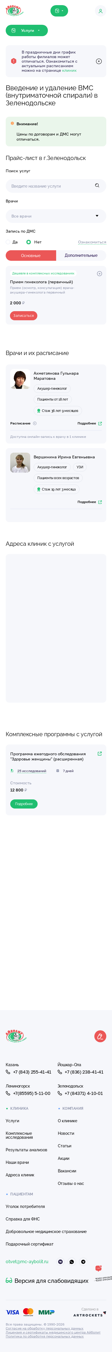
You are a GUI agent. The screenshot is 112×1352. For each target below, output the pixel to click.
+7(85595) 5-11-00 (28, 1093)
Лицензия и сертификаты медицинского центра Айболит (53, 1332)
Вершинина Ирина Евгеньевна (64, 456)
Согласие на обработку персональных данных (45, 1328)
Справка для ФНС (23, 1219)
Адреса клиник (20, 1175)
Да (12, 241)
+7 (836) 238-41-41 (80, 1072)
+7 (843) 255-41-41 (28, 1072)
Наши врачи (17, 1162)
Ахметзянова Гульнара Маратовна (56, 376)
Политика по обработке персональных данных (45, 1336)
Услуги (12, 1121)
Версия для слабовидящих (47, 1280)
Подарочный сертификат (30, 1244)
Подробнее (90, 423)
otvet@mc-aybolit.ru (27, 1261)
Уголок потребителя (25, 1207)
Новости (66, 1133)
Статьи (64, 1146)
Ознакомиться (92, 241)
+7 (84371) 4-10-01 (80, 1093)
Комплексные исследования (19, 1135)
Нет (34, 241)
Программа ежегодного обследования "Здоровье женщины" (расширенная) (48, 756)
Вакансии (67, 1171)
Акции (63, 1158)
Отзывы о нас (71, 1183)
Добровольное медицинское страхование (46, 1232)
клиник (69, 70)
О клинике (67, 1121)
